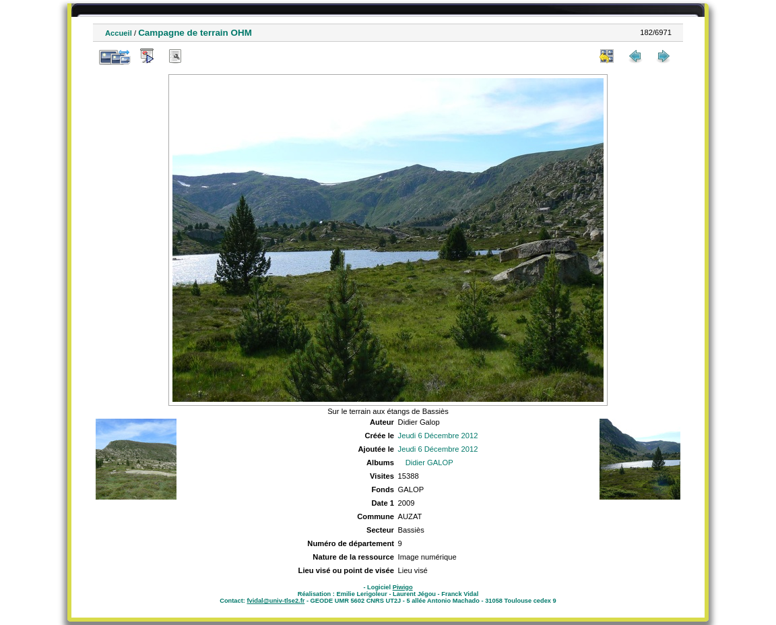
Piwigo (403, 587)
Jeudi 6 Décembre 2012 (438, 435)
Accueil (118, 33)
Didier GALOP (429, 462)
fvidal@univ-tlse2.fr (275, 600)
